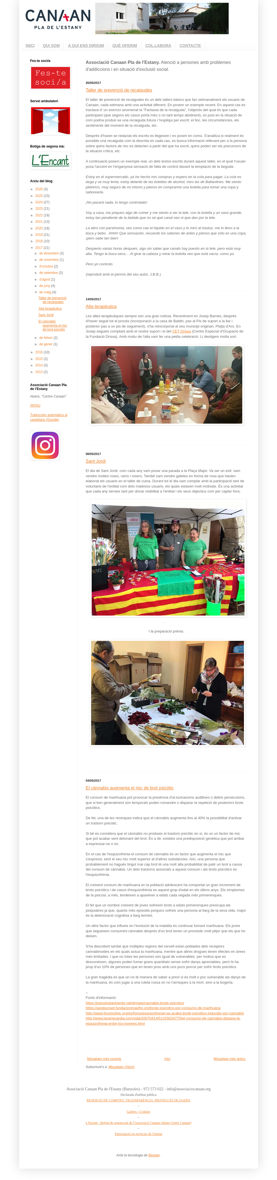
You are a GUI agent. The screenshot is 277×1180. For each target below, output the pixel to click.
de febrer (46, 338)
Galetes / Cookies (138, 1112)
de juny (45, 286)
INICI (30, 45)
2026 (39, 189)
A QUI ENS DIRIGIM (86, 45)
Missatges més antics (230, 1059)
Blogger (154, 1155)
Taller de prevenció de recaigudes (119, 90)
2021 (39, 222)
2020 (39, 228)
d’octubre (46, 266)
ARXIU (35, 406)
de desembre (49, 253)
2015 (39, 359)
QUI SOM (51, 45)
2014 (39, 365)
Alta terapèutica (101, 306)
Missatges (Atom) (121, 1067)
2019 (39, 235)
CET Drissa (181, 331)
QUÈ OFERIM (124, 45)
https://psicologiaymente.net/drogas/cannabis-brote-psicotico (135, 1003)
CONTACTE (190, 45)
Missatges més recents (104, 1059)
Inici (167, 1059)
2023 (39, 209)
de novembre (49, 260)
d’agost (45, 279)
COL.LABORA (158, 45)
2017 (39, 248)
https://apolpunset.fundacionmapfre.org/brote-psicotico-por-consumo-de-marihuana (153, 1008)
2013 (39, 372)
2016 (39, 352)
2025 (39, 196)
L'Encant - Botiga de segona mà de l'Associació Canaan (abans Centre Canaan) (138, 1123)
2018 (39, 241)
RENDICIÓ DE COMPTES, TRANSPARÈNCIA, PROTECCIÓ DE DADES (138, 1100)
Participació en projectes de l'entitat (138, 1134)
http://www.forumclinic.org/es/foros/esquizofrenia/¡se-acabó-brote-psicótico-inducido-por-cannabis (165, 1013)
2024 (39, 202)
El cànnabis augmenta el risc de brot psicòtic (130, 788)
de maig (45, 292)
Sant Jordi (96, 461)
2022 (39, 215)
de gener (46, 344)
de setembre (49, 273)
